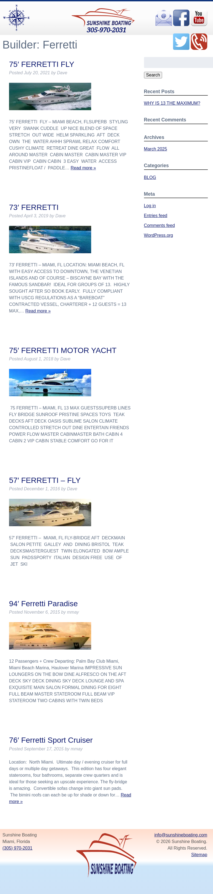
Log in (150, 205)
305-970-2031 (106, 29)
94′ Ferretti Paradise (43, 603)
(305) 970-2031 (17, 848)
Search (153, 75)
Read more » (83, 168)
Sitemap (199, 854)
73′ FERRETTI (34, 207)
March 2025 (155, 149)
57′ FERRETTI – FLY (44, 480)
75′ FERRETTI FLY (41, 64)
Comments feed (159, 225)
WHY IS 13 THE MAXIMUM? (172, 103)
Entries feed (155, 215)
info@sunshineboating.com (180, 835)
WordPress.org (158, 235)
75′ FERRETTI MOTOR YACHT (63, 350)
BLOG (150, 177)
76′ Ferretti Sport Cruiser (51, 740)
